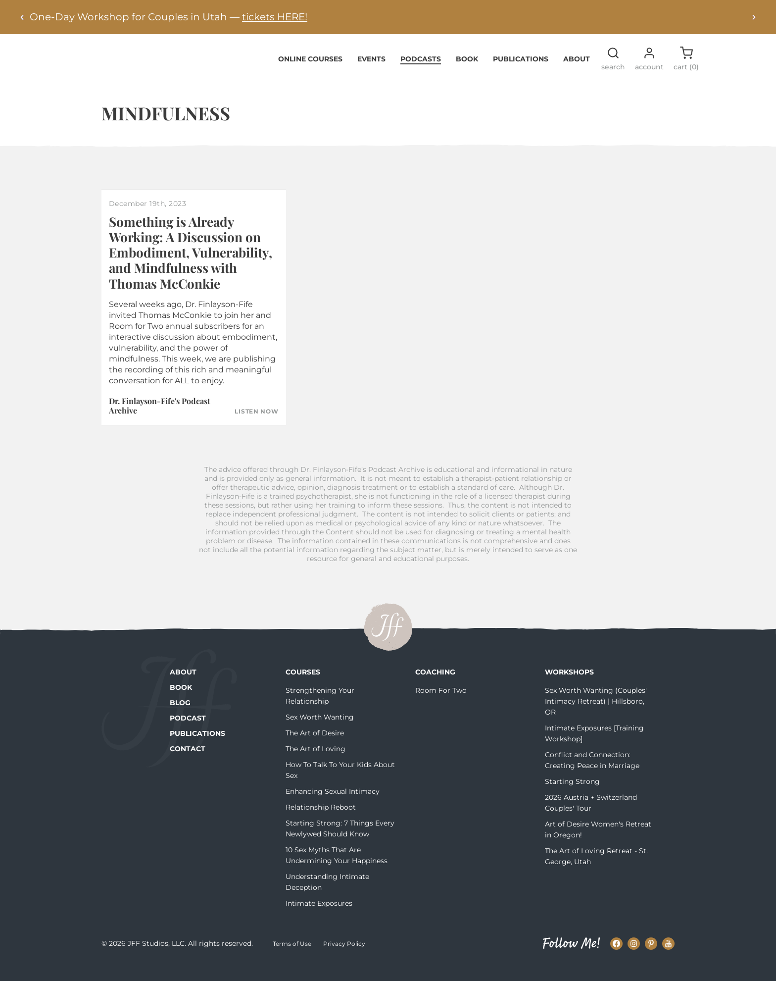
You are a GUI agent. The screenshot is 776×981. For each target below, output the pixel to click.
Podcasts (420, 73)
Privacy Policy (344, 958)
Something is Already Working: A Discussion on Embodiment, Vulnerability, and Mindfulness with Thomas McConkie (190, 267)
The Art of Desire (315, 748)
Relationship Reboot (321, 822)
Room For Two (441, 705)
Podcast (188, 733)
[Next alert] (753, 17)
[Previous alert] (22, 17)
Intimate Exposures (319, 918)
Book (467, 73)
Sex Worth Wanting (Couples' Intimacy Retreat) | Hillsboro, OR (596, 716)
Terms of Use (292, 958)
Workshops (569, 687)
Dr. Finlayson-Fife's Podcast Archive (159, 420)
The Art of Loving (315, 764)
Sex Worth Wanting (320, 732)
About (576, 73)
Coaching (435, 687)
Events (371, 73)
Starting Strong (572, 796)
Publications (520, 73)
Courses (303, 687)
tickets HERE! (274, 17)
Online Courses (310, 73)
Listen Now (256, 426)
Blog (180, 718)
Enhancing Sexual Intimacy (333, 806)
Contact (187, 764)
